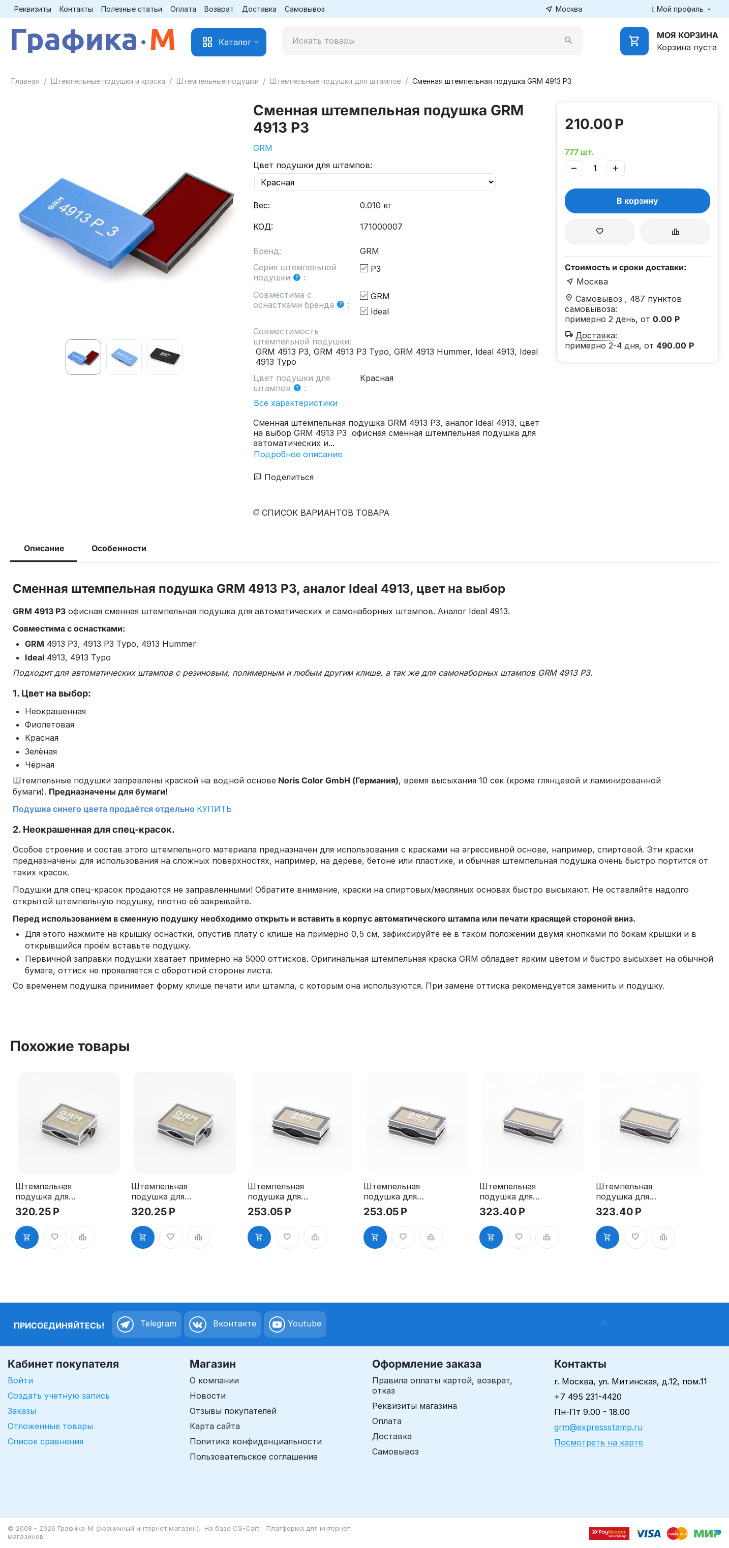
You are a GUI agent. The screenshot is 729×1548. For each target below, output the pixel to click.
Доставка (259, 9)
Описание (44, 548)
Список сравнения (45, 1441)
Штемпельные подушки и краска (108, 81)
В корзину (637, 201)
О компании (214, 1380)
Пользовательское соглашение (254, 1456)
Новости (208, 1396)
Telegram (146, 1324)
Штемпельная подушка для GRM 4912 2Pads (507, 1191)
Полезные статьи (131, 9)
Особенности (119, 548)
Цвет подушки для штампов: (312, 165)
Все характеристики (296, 403)
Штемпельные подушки (217, 81)
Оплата (183, 9)
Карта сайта (215, 1426)
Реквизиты (32, 9)
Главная (25, 81)
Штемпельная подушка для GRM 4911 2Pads (276, 1191)
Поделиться (284, 477)
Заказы (22, 1411)
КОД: (263, 227)
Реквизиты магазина (414, 1406)
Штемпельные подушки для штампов (335, 81)
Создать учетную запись (59, 1396)
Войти (20, 1380)
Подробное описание (298, 454)
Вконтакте (222, 1324)
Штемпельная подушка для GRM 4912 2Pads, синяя (624, 1191)
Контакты (76, 9)
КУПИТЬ (214, 809)
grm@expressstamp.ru (598, 1427)
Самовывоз (305, 9)
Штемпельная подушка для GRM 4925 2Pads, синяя (159, 1191)
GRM (262, 148)
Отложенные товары (50, 1426)
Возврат (219, 9)
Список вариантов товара (325, 513)
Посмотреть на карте (598, 1442)
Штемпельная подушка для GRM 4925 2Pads (43, 1191)
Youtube (295, 1324)
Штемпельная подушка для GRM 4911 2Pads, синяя (391, 1191)
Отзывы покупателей (233, 1411)
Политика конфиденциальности (256, 1441)
